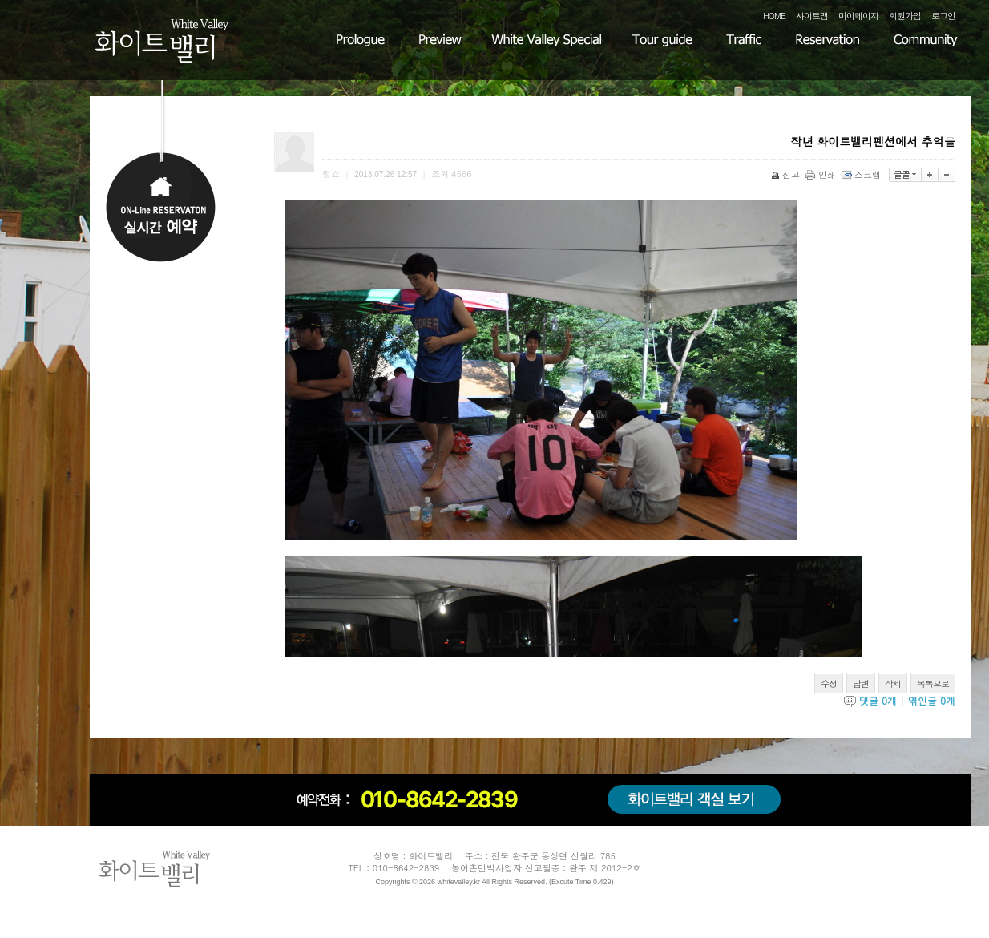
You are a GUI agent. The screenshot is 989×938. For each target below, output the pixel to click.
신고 (786, 174)
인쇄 (822, 174)
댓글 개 (878, 700)
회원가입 (905, 16)
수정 (829, 683)
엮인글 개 (931, 700)
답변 (861, 683)
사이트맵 (812, 16)
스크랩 (862, 174)
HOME (774, 16)
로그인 (943, 16)
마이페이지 (858, 16)
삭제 (893, 683)
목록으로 (933, 683)
